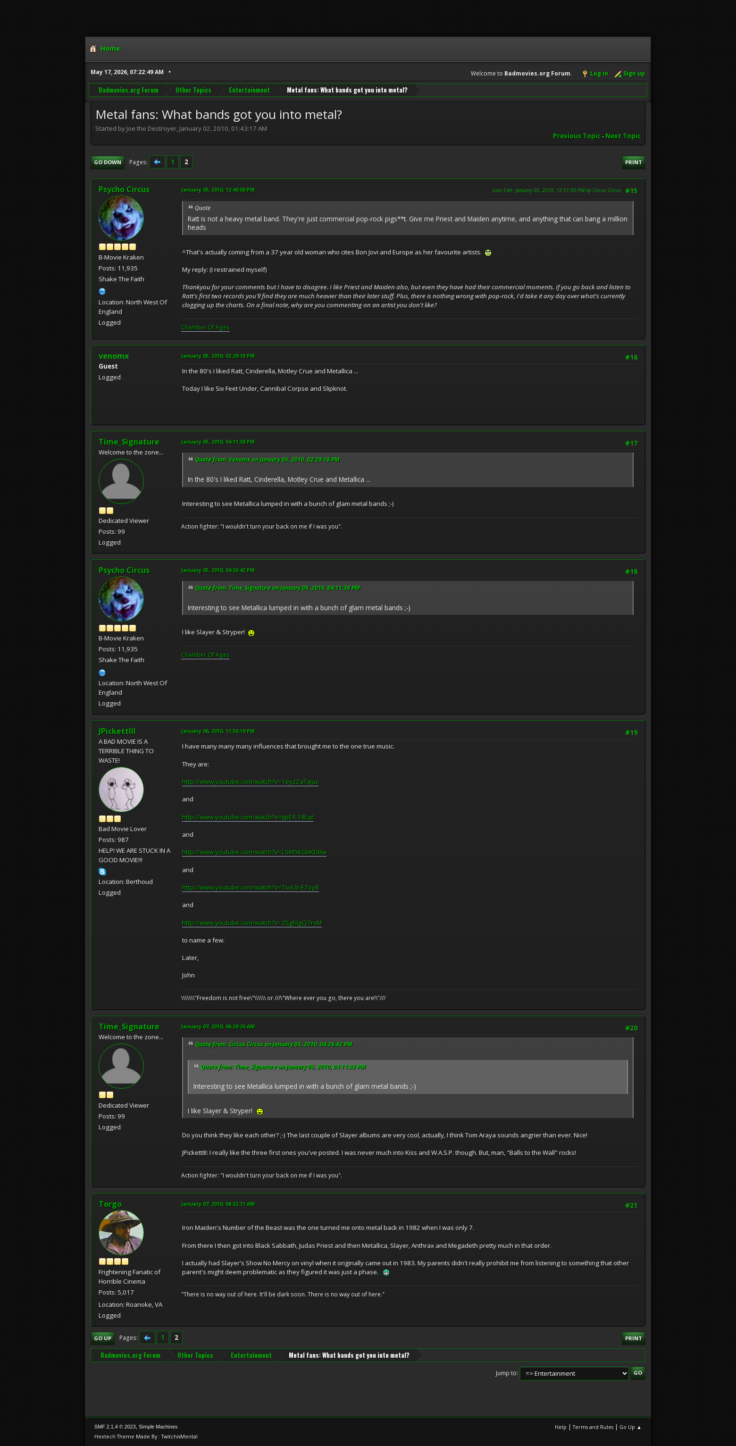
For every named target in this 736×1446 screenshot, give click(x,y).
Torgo (110, 1204)
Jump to (506, 1373)
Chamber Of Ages (205, 327)
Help (561, 1426)
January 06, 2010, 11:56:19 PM (218, 730)
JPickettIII (117, 731)
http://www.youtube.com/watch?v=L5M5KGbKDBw (254, 852)
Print (633, 162)
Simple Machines (158, 1426)
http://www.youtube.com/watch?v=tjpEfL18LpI (248, 817)
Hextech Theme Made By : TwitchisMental (146, 1436)
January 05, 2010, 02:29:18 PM (218, 355)
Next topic (623, 136)
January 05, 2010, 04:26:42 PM (218, 569)
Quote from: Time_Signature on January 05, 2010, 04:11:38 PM (277, 588)
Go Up (102, 1338)
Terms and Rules (593, 1426)
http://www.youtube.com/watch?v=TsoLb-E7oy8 (250, 887)
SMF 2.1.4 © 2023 (115, 1426)
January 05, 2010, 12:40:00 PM (218, 189)
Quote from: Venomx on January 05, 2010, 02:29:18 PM (267, 459)
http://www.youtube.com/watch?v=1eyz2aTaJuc (250, 781)
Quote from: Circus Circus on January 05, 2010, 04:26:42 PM (273, 1044)
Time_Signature (129, 442)
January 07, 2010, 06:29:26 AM (218, 1026)
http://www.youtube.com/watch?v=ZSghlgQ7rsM (252, 922)
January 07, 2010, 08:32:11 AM (218, 1203)
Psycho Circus (124, 189)
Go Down (107, 162)
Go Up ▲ (630, 1426)
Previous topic (577, 136)
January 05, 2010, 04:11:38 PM (218, 441)
